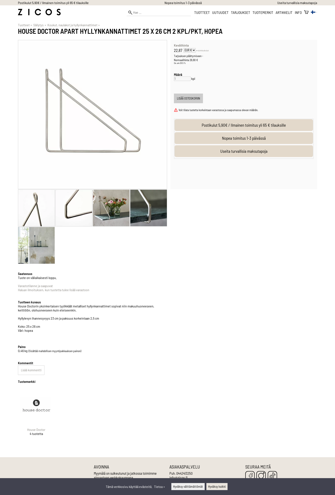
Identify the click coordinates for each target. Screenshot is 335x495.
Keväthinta (181, 45)
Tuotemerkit (263, 12)
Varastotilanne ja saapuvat (35, 286)
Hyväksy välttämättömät (188, 486)
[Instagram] (261, 476)
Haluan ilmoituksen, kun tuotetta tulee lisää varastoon (53, 290)
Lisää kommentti (31, 370)
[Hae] (159, 12)
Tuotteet (202, 12)
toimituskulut (203, 50)
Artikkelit (284, 12)
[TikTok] (272, 476)
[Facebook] (250, 476)
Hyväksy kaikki (217, 486)
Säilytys (39, 25)
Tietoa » (159, 487)
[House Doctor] (36, 415)
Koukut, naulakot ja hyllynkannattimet (73, 25)
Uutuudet (220, 12)
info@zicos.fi (178, 477)
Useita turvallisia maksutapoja (297, 3)
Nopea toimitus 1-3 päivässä (183, 3)
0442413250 (184, 473)
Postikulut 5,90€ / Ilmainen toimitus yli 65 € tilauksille (53, 3)
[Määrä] (182, 78)
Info (298, 12)
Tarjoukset (240, 12)
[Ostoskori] (306, 12)
